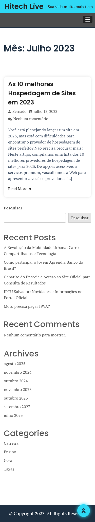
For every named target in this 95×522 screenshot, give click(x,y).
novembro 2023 (17, 389)
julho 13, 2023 (43, 111)
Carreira (11, 443)
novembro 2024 (17, 372)
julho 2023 (13, 415)
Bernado (17, 111)
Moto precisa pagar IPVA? (27, 306)
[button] (87, 19)
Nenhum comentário (28, 118)
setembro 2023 (17, 406)
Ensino (10, 452)
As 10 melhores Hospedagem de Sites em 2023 (42, 93)
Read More (19, 188)
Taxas (9, 469)
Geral (8, 460)
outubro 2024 (16, 381)
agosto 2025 (14, 363)
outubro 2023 (16, 398)
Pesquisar (13, 208)
